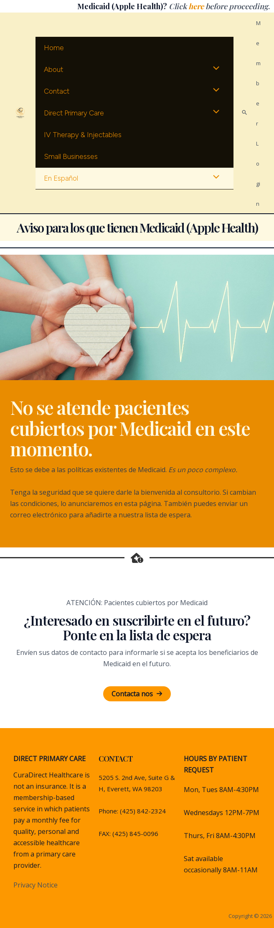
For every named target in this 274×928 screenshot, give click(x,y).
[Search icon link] (245, 113)
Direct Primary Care (73, 113)
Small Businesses (69, 156)
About (52, 69)
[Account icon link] (258, 113)
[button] (137, 693)
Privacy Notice (35, 885)
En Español (60, 178)
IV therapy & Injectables (81, 134)
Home (53, 47)
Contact (55, 91)
